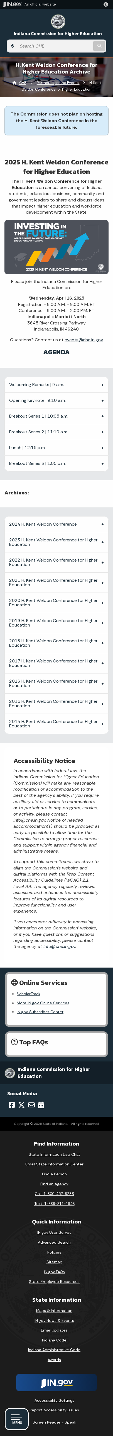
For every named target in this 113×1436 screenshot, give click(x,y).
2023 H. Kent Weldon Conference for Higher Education (53, 542)
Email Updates (54, 1330)
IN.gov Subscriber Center (40, 1011)
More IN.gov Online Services (43, 1002)
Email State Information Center (54, 1164)
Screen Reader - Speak (54, 1422)
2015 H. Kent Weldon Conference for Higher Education (53, 703)
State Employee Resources (54, 1281)
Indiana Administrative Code (54, 1349)
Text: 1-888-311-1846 (54, 1203)
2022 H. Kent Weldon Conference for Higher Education (53, 562)
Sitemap (54, 1261)
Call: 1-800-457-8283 (54, 1193)
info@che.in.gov (58, 946)
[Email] (31, 1105)
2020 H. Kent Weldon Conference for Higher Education (53, 603)
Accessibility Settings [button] (54, 1400)
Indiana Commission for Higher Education (58, 33)
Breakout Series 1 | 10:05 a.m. (38, 416)
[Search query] (55, 46)
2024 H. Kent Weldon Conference (43, 524)
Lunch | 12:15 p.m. (27, 447)
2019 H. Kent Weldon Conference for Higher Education (53, 623)
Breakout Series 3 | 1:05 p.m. (37, 463)
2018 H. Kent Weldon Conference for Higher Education (53, 643)
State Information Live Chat (54, 1154)
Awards (54, 1359)
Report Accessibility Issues (54, 1410)
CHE (22, 82)
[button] (107, 4)
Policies (54, 1252)
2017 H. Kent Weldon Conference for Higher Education (53, 663)
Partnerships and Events (58, 82)
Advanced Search (54, 1242)
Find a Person (54, 1174)
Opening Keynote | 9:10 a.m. (37, 400)
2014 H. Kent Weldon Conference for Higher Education (53, 724)
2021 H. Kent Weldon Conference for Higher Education (53, 582)
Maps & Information (54, 1310)
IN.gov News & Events (54, 1320)
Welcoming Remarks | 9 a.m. (36, 384)
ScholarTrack (28, 993)
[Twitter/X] (21, 1105)
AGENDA (56, 352)
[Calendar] (41, 1105)
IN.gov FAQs (54, 1271)
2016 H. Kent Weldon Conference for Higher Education (53, 683)
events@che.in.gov (84, 340)
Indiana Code (54, 1340)
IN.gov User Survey (54, 1232)
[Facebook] (12, 1105)
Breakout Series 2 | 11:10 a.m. (38, 432)
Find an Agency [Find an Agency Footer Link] (54, 1183)
